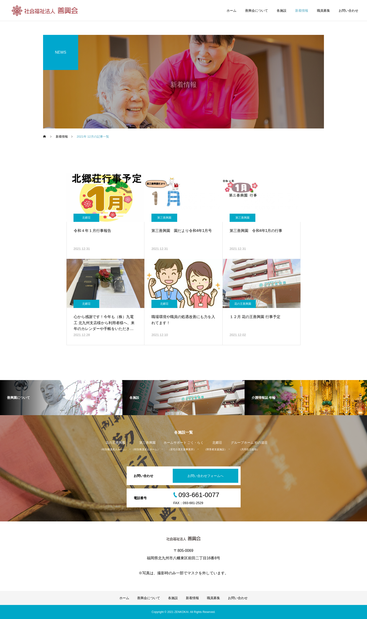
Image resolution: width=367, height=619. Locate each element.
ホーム (231, 10)
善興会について (256, 10)
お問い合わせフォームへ (205, 476)
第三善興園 (164, 217)
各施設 (281, 10)
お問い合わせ (348, 10)
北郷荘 (86, 217)
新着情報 (301, 10)
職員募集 (323, 10)
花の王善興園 (242, 303)
